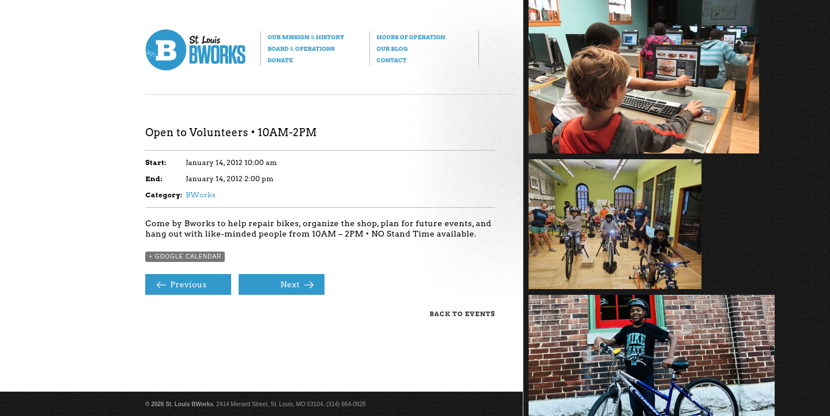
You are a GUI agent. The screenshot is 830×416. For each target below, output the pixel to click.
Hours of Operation (410, 36)
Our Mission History (305, 36)
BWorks (201, 194)
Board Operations (301, 48)
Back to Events (462, 314)
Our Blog (392, 48)
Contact (391, 60)
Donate (280, 60)
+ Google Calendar (185, 256)
